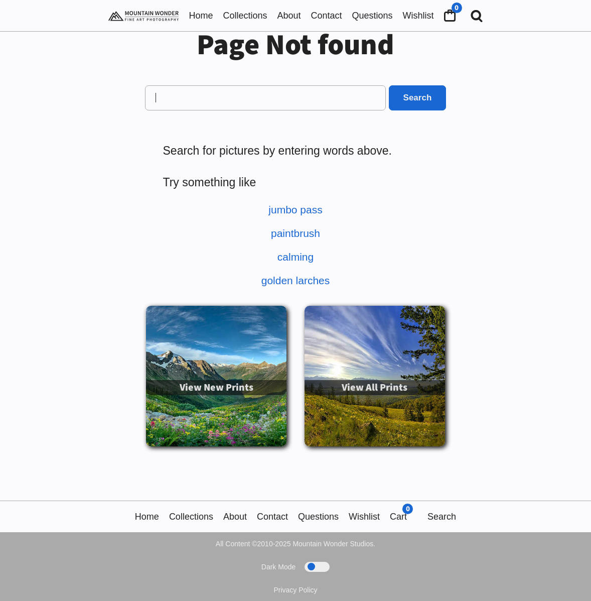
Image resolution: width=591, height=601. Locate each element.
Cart (401, 513)
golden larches (295, 280)
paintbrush (295, 233)
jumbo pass (295, 209)
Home (201, 16)
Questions (372, 16)
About (289, 16)
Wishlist (418, 16)
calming (295, 257)
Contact (326, 16)
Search (441, 517)
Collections (245, 16)
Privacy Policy (295, 590)
